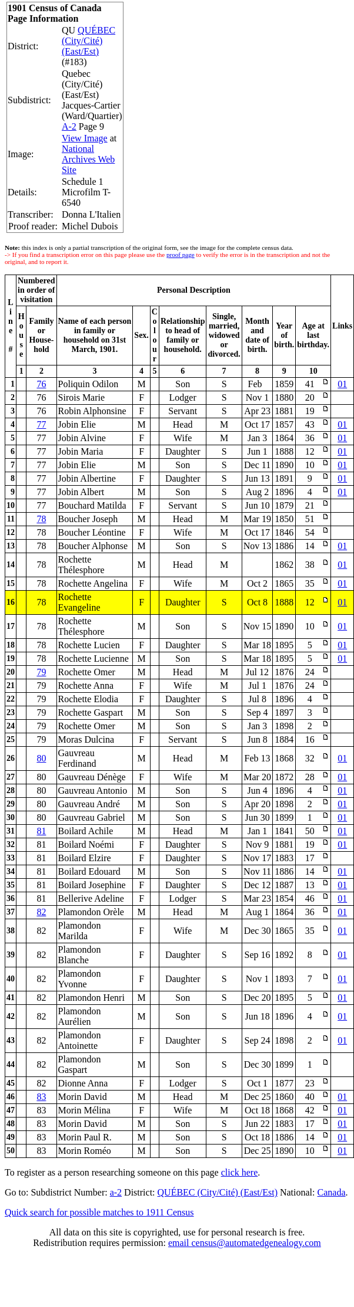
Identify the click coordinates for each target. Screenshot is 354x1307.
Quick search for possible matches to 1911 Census (99, 1212)
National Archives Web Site (88, 159)
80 (41, 758)
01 (342, 384)
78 (41, 519)
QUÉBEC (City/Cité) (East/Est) (88, 40)
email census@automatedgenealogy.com (244, 1243)
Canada (332, 1192)
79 (41, 672)
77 (41, 424)
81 (41, 831)
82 (41, 912)
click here (239, 1172)
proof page (180, 254)
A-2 (69, 126)
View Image (85, 138)
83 (41, 1097)
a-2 (116, 1192)
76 (41, 384)
